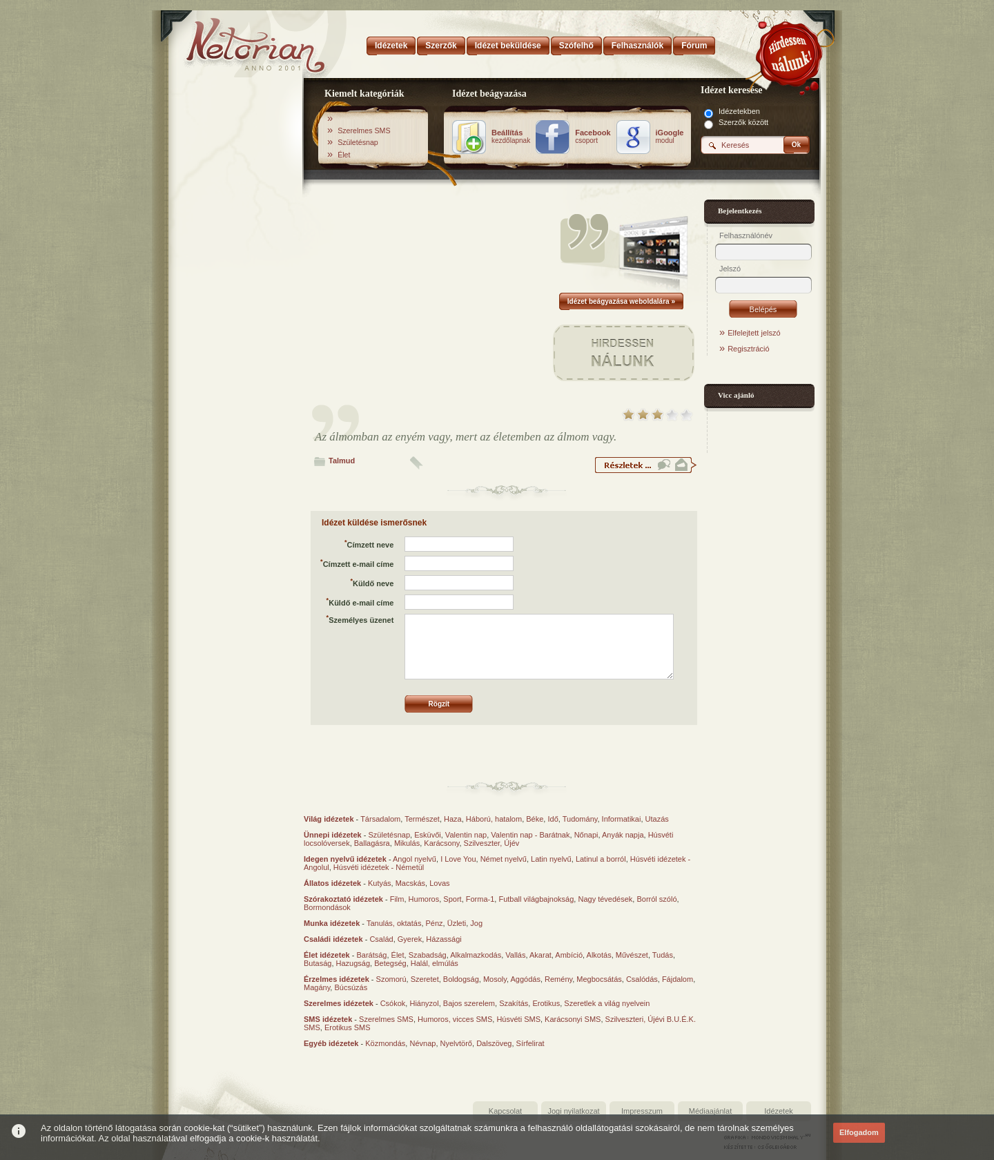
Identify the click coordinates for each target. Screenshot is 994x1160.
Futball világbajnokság (536, 899)
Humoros (424, 899)
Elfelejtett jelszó (754, 333)
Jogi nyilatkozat (573, 1111)
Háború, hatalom (494, 819)
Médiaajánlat (710, 1111)
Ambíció (569, 955)
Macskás (410, 883)
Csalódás (642, 979)
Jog (476, 923)
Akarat (540, 955)
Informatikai (621, 819)
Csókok (393, 1003)
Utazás (657, 819)
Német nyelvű (503, 859)
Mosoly (495, 979)
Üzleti (457, 923)
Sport (452, 899)
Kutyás (379, 883)
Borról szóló (656, 899)
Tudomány (580, 819)
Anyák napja (623, 835)
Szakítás (513, 1003)
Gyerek (410, 939)
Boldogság (461, 979)
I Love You (458, 859)
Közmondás (385, 1043)
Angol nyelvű (414, 859)
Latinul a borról (601, 859)
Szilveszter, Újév (492, 843)
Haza (453, 819)
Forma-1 (480, 899)
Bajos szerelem (469, 1003)
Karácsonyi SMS (573, 1019)
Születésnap (358, 142)
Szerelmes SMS (364, 130)
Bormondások (327, 907)
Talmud (342, 460)
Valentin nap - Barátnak (530, 835)
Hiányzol (423, 1003)
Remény (558, 979)
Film (397, 899)
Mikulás (407, 843)
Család (381, 939)
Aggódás (525, 979)
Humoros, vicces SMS (455, 1019)
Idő (552, 819)
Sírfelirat (530, 1043)
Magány (317, 987)
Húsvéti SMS (518, 1019)
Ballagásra (372, 843)
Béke (534, 819)
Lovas (439, 883)
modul (670, 136)
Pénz (434, 923)
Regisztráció (749, 349)
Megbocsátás (598, 979)
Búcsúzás (350, 987)
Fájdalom (677, 979)
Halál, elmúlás (434, 963)
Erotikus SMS (347, 1027)
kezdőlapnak (510, 136)
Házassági (443, 939)
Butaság (317, 963)
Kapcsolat (505, 1111)
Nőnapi (586, 835)
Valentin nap (466, 835)
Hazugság (353, 963)
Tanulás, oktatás (394, 923)
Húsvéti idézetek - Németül (378, 867)
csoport (592, 136)
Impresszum (642, 1111)
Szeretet (425, 979)
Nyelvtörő (456, 1043)
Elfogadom (859, 1132)
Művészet (632, 955)
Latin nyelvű (551, 859)
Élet (344, 155)
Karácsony (441, 843)
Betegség (390, 963)
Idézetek (778, 1111)
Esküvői (427, 835)
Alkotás (599, 955)
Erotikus (546, 1003)
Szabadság (428, 955)
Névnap (422, 1043)
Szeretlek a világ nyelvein (607, 1003)
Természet (422, 819)
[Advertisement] (236, 299)
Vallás (515, 955)
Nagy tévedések (605, 899)
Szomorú (391, 979)
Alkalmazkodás (475, 955)
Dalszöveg (493, 1043)
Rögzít (439, 704)
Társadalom (380, 819)
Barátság (371, 955)
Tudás (662, 955)
